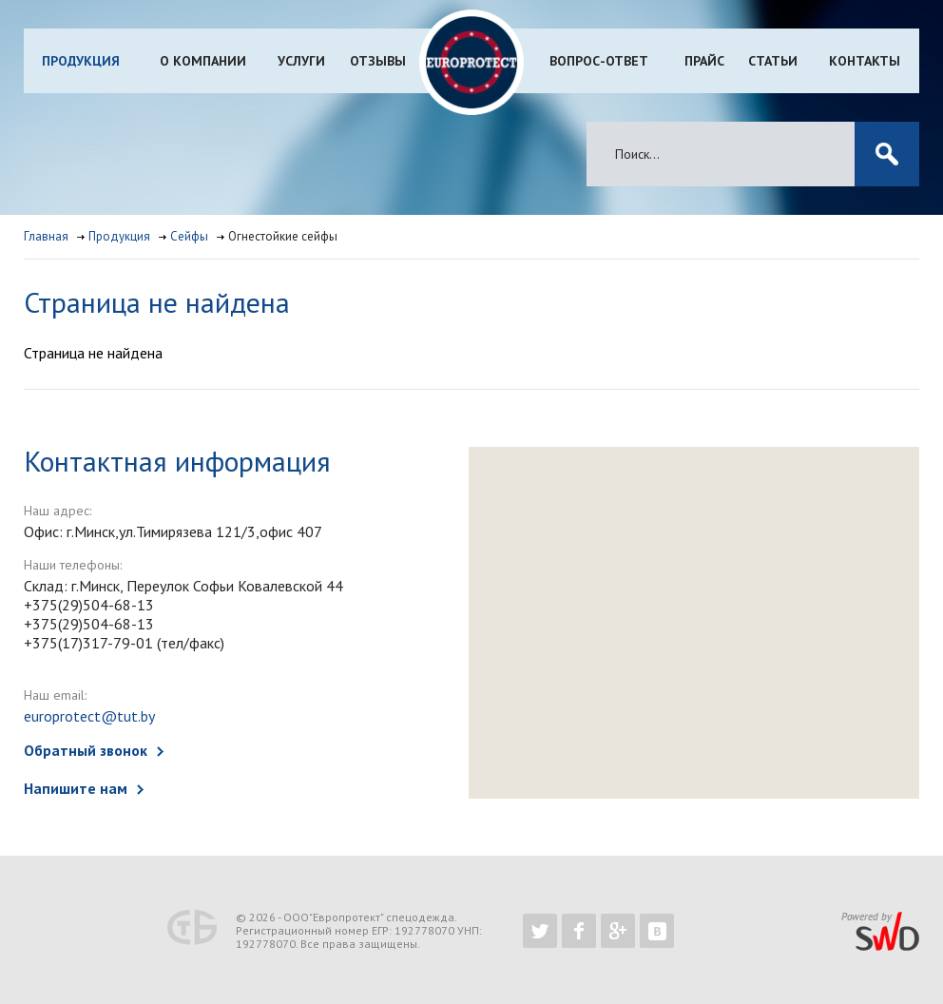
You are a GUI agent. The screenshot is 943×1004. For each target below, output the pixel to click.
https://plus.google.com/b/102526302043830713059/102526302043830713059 (618, 931)
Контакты (864, 60)
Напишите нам (75, 788)
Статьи (773, 60)
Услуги (301, 60)
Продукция (81, 60)
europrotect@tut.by (89, 715)
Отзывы (378, 60)
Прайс (704, 60)
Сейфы (189, 236)
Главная (46, 236)
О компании (203, 60)
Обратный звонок (85, 750)
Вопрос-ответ (598, 60)
